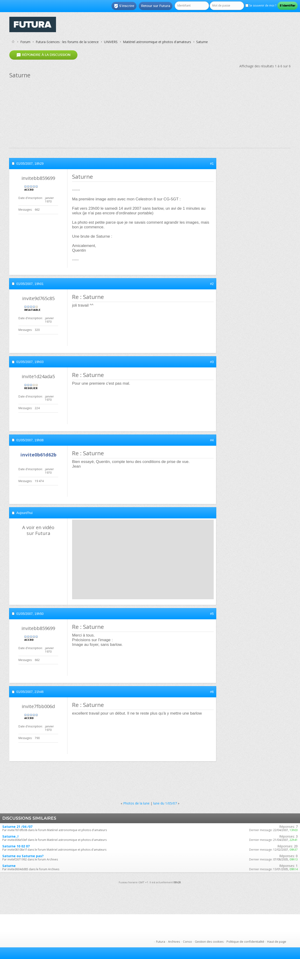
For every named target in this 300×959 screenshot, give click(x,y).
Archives (174, 941)
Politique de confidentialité (245, 941)
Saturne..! (10, 836)
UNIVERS (111, 42)
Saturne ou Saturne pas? (23, 856)
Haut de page (276, 941)
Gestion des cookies (209, 941)
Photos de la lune (136, 803)
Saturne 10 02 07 (16, 846)
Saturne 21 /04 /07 (17, 826)
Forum (25, 42)
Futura (160, 941)
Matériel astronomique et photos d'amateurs (157, 42)
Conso (187, 941)
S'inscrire (124, 6)
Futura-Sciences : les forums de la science (67, 42)
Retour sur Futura (155, 6)
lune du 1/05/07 (165, 803)
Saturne (9, 865)
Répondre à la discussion (43, 54)
